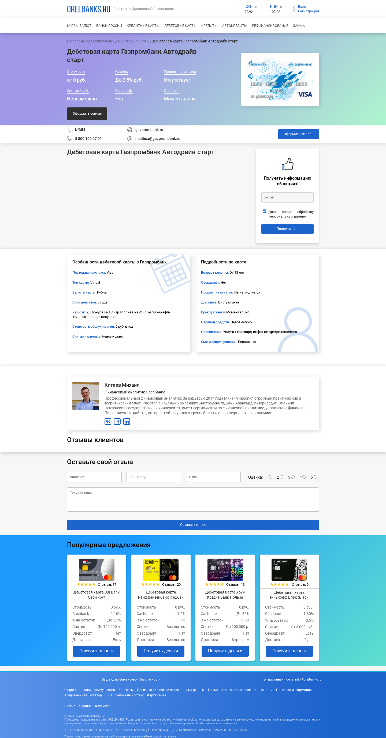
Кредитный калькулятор (83, 694)
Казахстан (103, 705)
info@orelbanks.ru (308, 679)
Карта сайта (156, 694)
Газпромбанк (102, 41)
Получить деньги (96, 650)
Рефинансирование (270, 26)
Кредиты (209, 26)
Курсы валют (79, 26)
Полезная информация (294, 689)
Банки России (109, 26)
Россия (69, 705)
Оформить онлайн (299, 134)
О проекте (71, 689)
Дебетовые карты (180, 26)
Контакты (125, 689)
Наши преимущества (99, 689)
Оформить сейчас (87, 113)
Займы (299, 26)
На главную (77, 41)
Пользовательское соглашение (232, 689)
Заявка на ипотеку (129, 694)
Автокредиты (234, 26)
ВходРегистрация (308, 9)
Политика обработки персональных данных (171, 689)
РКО (108, 694)
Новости (266, 689)
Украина (85, 705)
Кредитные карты (143, 26)
